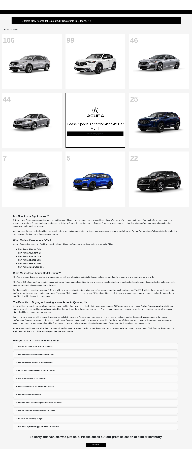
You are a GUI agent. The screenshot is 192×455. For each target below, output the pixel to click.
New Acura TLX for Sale (29, 260)
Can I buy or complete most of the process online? (36, 354)
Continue (96, 445)
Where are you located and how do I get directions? (36, 386)
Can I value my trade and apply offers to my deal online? (38, 427)
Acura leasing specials (80, 323)
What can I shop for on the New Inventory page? (35, 346)
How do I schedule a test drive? (29, 394)
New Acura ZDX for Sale (29, 263)
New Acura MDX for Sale (29, 253)
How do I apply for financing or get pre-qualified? (35, 362)
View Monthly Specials (95, 134)
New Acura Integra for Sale (31, 267)
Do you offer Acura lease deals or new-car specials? (37, 370)
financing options (156, 306)
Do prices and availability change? (30, 419)
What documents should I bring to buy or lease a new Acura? (40, 403)
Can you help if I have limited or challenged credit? (36, 411)
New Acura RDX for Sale (29, 256)
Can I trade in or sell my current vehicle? (32, 378)
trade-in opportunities (50, 309)
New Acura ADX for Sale (29, 249)
